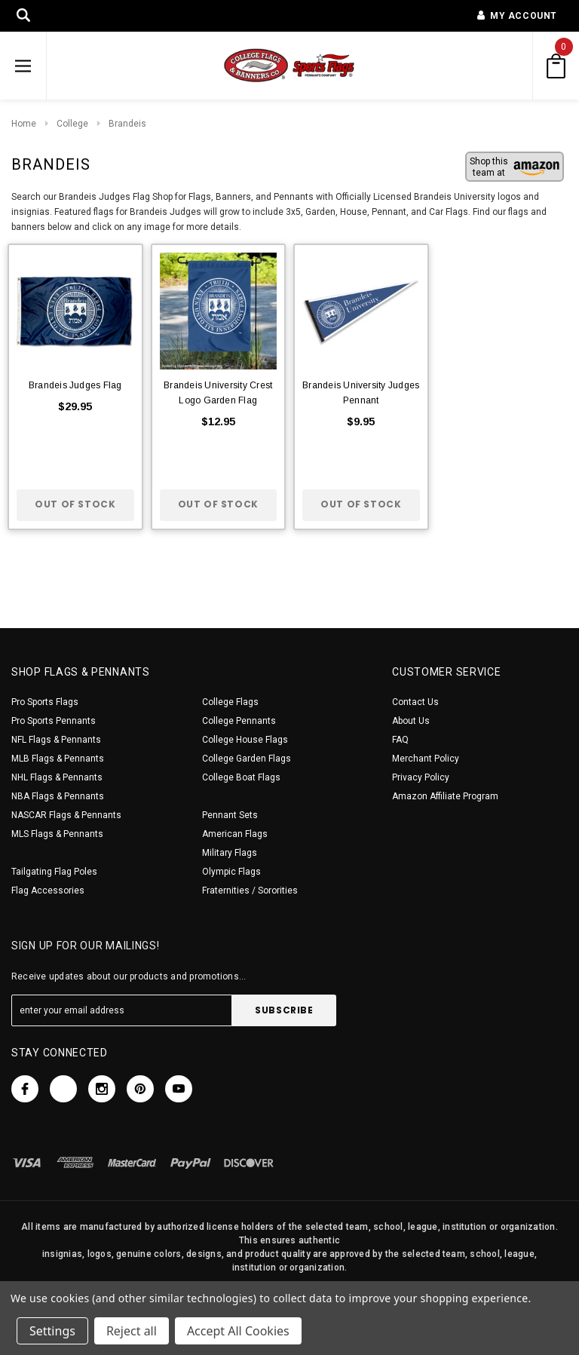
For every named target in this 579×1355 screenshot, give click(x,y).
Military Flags (229, 853)
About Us (411, 721)
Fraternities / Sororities (250, 890)
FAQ (400, 739)
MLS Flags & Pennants (57, 834)
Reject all (131, 1331)
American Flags (235, 834)
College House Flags (245, 739)
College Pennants (239, 721)
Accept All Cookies (238, 1331)
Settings (52, 1331)
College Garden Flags (246, 758)
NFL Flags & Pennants (56, 739)
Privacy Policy (420, 777)
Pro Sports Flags (44, 702)
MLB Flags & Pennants (57, 758)
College (72, 123)
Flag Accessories (47, 890)
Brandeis (127, 123)
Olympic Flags (231, 871)
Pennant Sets (230, 815)
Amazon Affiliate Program (445, 796)
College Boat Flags (241, 777)
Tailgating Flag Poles (54, 871)
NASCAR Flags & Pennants (66, 815)
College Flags (230, 702)
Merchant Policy (425, 758)
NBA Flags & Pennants (57, 796)
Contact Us (415, 702)
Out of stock (75, 504)
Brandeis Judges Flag (75, 385)
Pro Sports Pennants (53, 721)
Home (23, 123)
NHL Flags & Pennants (57, 777)
